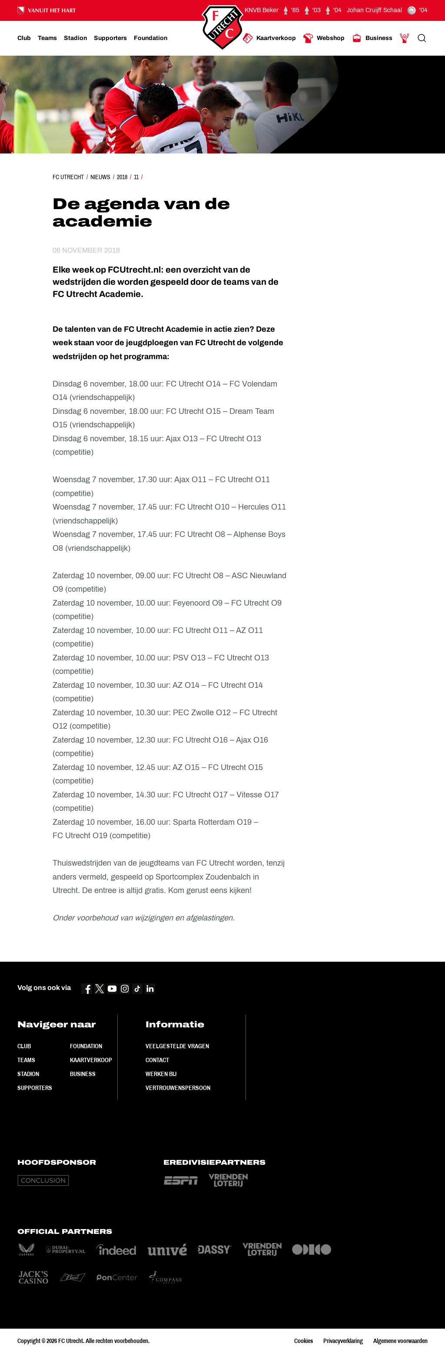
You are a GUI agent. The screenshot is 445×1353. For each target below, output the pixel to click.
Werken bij (161, 1074)
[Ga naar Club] (24, 38)
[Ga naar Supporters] (110, 38)
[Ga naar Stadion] (75, 38)
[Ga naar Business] (372, 38)
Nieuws (100, 177)
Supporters (34, 1088)
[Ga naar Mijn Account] (404, 38)
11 (136, 177)
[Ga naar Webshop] (324, 38)
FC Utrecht (68, 177)
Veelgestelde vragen (177, 1046)
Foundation (86, 1046)
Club (24, 1046)
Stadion (28, 1074)
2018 (122, 177)
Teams (26, 1060)
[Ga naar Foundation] (150, 38)
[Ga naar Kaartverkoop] (269, 38)
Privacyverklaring (343, 1341)
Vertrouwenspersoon (178, 1088)
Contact (157, 1060)
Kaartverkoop (91, 1060)
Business (83, 1074)
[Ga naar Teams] (47, 38)
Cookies (303, 1341)
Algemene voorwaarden (400, 1341)
